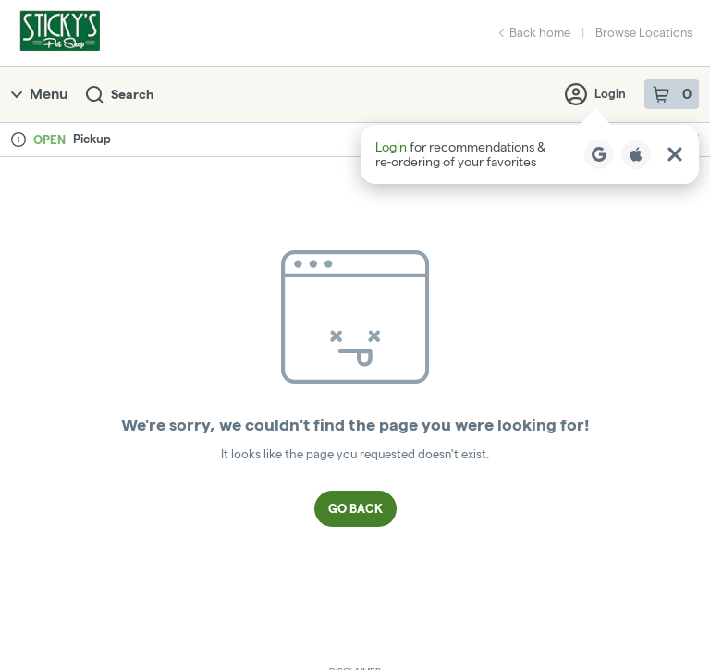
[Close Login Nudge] (675, 154)
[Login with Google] (599, 154)
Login (595, 94)
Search (119, 95)
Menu (39, 94)
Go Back (355, 508)
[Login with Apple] (636, 154)
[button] (530, 154)
